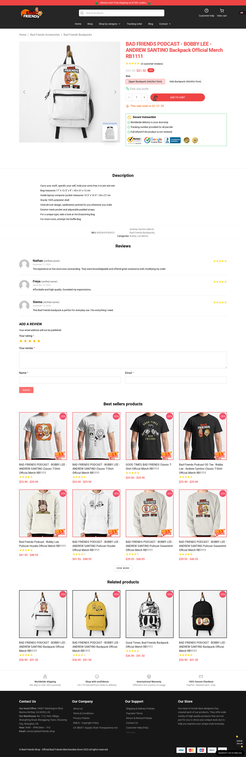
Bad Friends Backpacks (78, 34)
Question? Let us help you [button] (230, 753)
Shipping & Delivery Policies (140, 708)
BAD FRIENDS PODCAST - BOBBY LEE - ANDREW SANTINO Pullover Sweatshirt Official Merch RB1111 (149, 546)
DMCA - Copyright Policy (86, 723)
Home (22, 34)
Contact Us (132, 723)
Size (128, 76)
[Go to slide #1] (61, 151)
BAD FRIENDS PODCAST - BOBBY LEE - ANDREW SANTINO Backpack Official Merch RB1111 (42, 646)
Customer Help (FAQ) (137, 727)
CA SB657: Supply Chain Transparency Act (95, 727)
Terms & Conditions (83, 713)
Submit (26, 390)
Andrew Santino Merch (142, 229)
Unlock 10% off (240, 742)
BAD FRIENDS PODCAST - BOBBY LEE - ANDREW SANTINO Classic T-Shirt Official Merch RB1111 (42, 468)
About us (78, 708)
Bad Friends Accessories (45, 34)
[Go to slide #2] (78, 151)
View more (123, 568)
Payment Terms (134, 713)
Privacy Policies (81, 718)
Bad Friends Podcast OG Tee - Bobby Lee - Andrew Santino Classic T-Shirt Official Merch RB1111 (201, 468)
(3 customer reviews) (152, 63)
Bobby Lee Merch (139, 236)
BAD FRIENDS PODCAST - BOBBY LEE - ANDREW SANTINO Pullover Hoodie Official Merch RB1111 (96, 546)
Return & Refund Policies (139, 718)
